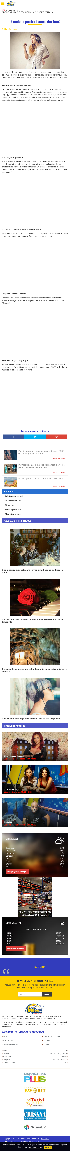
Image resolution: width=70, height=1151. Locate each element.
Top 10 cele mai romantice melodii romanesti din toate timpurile (32, 620)
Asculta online (9, 1040)
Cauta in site (62, 1056)
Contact (64, 1050)
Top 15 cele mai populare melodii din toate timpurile (31, 718)
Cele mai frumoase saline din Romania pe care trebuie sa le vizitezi (34, 670)
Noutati (6, 1053)
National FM (39, 967)
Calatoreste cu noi (13, 496)
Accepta (48, 1147)
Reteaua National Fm (52, 1036)
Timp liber (9, 505)
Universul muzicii (12, 500)
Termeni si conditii (60, 1059)
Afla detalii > (37, 1147)
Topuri (46, 1044)
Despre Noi (7, 1059)
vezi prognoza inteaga (17, 871)
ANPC (65, 1062)
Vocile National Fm (10, 1044)
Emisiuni (47, 1040)
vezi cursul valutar (15, 948)
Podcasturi (7, 1056)
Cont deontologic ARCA (58, 1053)
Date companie (9, 1062)
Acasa (5, 1036)
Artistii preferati (12, 509)
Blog (5, 1050)
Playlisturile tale (9, 29)
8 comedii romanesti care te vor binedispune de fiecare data (32, 571)
